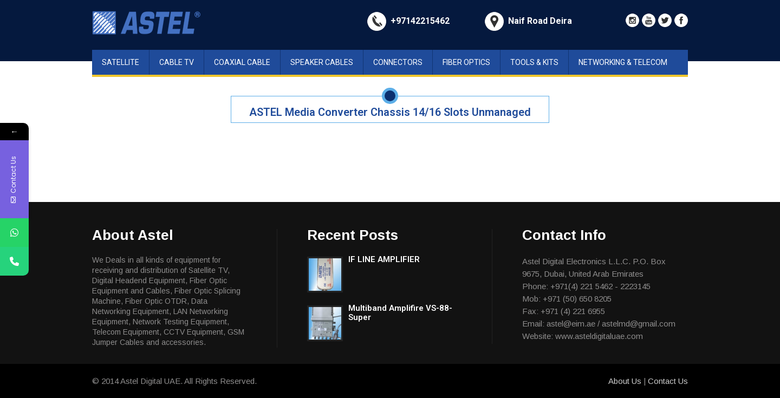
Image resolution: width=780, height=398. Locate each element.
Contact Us (668, 381)
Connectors (397, 62)
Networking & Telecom (622, 62)
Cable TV (176, 62)
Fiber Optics (466, 62)
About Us (626, 381)
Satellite (120, 62)
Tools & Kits (534, 62)
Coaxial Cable (242, 62)
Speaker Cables (321, 62)
